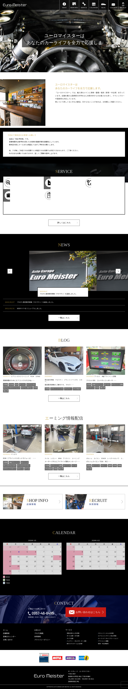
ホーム (5, 630)
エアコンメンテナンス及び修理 (107, 636)
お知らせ (37, 630)
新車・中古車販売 (103, 644)
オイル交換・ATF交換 (73, 636)
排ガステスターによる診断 (74, 644)
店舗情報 (6, 633)
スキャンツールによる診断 (106, 633)
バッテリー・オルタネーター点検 (76, 641)
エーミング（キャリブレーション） (108, 638)
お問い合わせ (8, 639)
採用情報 (37, 636)
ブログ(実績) (39, 633)
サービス (69, 630)
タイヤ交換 (70, 638)
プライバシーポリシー (42, 639)
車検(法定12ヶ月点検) (73, 633)
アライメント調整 (103, 641)
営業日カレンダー (9, 636)
